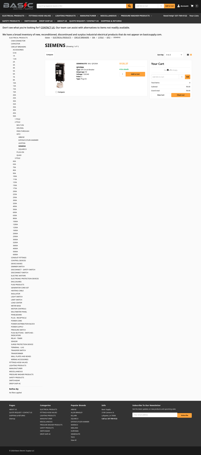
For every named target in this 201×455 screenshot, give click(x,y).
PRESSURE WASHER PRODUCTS (136, 15)
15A (14, 89)
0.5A (14, 53)
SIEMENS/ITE (75, 434)
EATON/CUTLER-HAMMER (28, 140)
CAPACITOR (15, 44)
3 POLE (17, 158)
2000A (15, 233)
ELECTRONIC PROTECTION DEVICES (25, 278)
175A (15, 188)
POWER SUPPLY (17, 327)
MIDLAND (74, 428)
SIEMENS (22, 146)
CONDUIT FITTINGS (18, 257)
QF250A (80, 67)
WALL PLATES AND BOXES (21, 356)
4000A (15, 248)
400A (15, 206)
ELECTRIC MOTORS (18, 275)
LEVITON (21, 143)
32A (14, 104)
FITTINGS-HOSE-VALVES (41, 15)
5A (14, 71)
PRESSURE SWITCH (18, 330)
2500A (15, 236)
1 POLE (17, 119)
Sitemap (12, 419)
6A (14, 74)
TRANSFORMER (17, 353)
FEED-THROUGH (23, 131)
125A (15, 182)
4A (14, 68)
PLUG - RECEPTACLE (18, 318)
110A (15, 179)
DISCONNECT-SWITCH (19, 272)
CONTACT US (48, 27)
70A (14, 167)
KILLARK (74, 416)
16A (14, 92)
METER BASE (16, 306)
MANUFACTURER (89, 15)
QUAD (19, 155)
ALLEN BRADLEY (77, 412)
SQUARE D (22, 149)
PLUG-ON (20, 152)
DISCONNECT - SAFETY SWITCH (23, 269)
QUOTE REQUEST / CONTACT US (84, 21)
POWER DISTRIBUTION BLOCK (23, 324)
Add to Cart (169, 6)
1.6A (14, 59)
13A (14, 86)
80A (14, 170)
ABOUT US (62, 21)
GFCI (18, 134)
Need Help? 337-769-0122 (175, 15)
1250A (15, 227)
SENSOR (14, 341)
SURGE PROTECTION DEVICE (22, 344)
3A (14, 65)
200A (15, 191)
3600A (15, 245)
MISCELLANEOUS (109, 15)
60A (14, 161)
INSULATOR (15, 294)
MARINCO (74, 425)
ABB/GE (21, 137)
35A (14, 107)
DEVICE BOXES (16, 263)
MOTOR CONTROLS (18, 309)
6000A (15, 254)
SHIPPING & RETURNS (111, 21)
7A (14, 77)
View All (73, 440)
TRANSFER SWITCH (18, 350)
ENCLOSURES (16, 281)
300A (15, 200)
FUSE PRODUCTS (17, 284)
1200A (15, 224)
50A (14, 116)
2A (14, 62)
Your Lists (194, 15)
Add (187, 77)
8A (14, 80)
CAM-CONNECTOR (18, 41)
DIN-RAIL (20, 128)
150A (15, 185)
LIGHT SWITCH (16, 296)
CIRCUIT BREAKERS (18, 47)
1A (14, 56)
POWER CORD (16, 321)
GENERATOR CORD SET (20, 288)
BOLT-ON (20, 125)
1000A (15, 221)
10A (14, 83)
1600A (15, 230)
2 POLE (17, 122)
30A (14, 101)
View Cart (160, 95)
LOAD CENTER (16, 302)
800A (15, 218)
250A (15, 197)
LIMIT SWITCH (16, 300)
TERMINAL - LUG (17, 347)
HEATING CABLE (17, 290)
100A (15, 176)
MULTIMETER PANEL (19, 312)
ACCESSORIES (18, 50)
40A (14, 110)
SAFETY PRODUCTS (12, 21)
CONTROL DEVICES (18, 260)
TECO (73, 437)
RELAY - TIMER (16, 338)
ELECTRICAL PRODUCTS (14, 15)
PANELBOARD (16, 315)
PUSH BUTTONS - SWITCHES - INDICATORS (22, 334)
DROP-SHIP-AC (47, 21)
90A (14, 173)
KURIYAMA (75, 431)
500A (15, 209)
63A (14, 164)
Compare (49, 55)
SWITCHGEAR (30, 21)
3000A (15, 239)
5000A (15, 251)
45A (14, 113)
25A (14, 98)
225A (15, 194)
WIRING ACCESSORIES (19, 359)
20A (14, 95)
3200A (15, 242)
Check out (180, 95)
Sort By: (160, 55)
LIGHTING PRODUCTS (66, 15)
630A (15, 215)
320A (15, 203)
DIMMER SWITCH (17, 266)
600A (15, 212)
